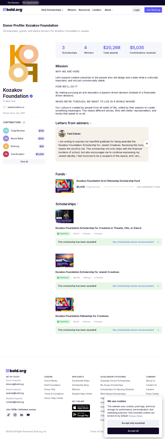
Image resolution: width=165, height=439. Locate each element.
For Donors (13, 2)
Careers (150, 389)
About (109, 10)
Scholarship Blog (80, 385)
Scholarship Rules (81, 380)
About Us (150, 380)
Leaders (97, 10)
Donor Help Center (53, 398)
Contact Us (151, 385)
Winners (72, 10)
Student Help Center (82, 393)
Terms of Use (97, 431)
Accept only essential (133, 423)
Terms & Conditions (54, 393)
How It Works (50, 380)
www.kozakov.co (16, 107)
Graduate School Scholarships (115, 380)
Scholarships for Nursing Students (117, 389)
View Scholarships (52, 10)
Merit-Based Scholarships (113, 393)
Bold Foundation (52, 385)
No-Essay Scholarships (111, 385)
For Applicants (30, 2)
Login (137, 10)
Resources (84, 10)
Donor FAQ (49, 389)
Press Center (152, 393)
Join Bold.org (153, 10)
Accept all (133, 431)
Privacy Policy (136, 416)
